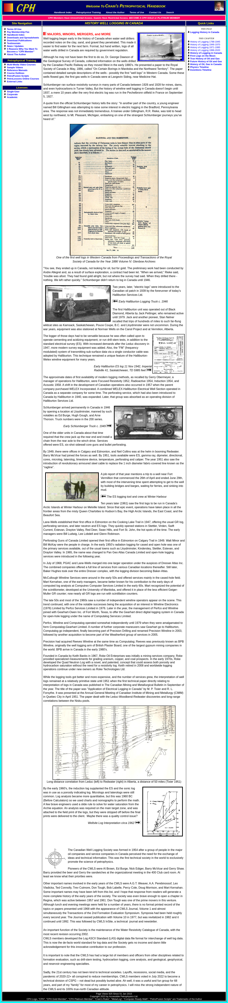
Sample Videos (15, 67)
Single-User (13, 91)
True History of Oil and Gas (205, 58)
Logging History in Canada (204, 32)
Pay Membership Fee (18, 32)
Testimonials (14, 43)
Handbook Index (16, 34)
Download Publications (19, 40)
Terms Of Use (14, 29)
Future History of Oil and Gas (206, 61)
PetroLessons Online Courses (23, 78)
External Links (14, 81)
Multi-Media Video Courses (21, 64)
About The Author (16, 54)
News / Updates (15, 46)
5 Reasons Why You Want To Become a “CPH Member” (22, 50)
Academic (12, 97)
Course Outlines (15, 73)
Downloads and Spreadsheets (23, 37)
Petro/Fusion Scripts (18, 76)
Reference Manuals (17, 70)
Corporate (12, 94)
